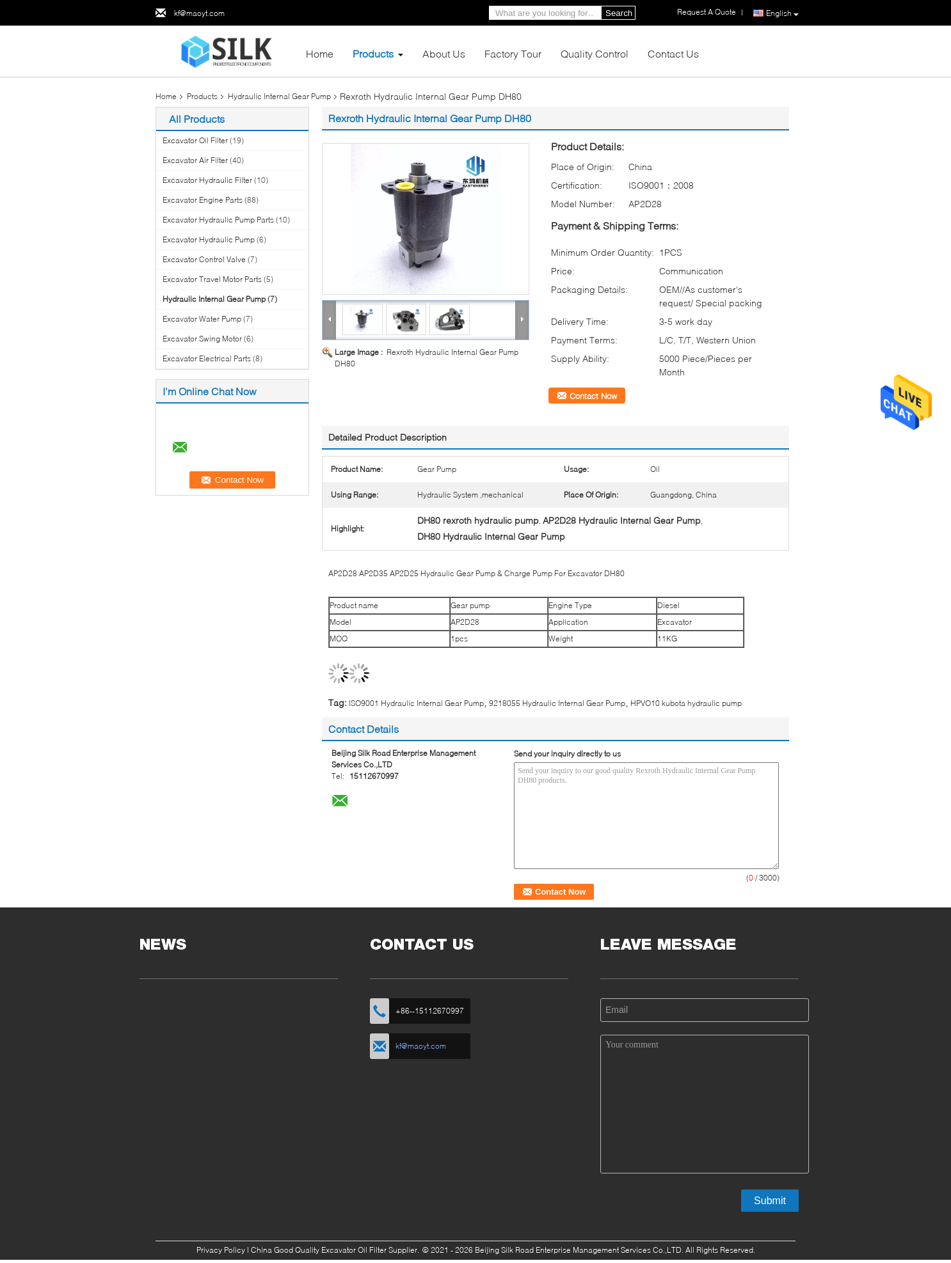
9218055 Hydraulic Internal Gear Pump (557, 703)
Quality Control (594, 53)
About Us (443, 53)
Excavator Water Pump (202, 319)
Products (373, 53)
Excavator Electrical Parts (207, 358)
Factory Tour (512, 53)
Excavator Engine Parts (203, 200)
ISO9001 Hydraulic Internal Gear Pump (416, 703)
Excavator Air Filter (195, 160)
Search (618, 13)
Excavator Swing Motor (202, 338)
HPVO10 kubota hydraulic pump (686, 703)
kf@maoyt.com (199, 13)
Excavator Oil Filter (195, 140)
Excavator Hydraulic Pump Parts (218, 219)
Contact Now (593, 396)
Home (319, 53)
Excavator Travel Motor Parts (212, 279)
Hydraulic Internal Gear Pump (279, 96)
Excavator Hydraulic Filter (207, 180)
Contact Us (673, 53)
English (782, 13)
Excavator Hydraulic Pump (209, 239)
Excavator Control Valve (204, 259)
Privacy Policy (220, 1250)
